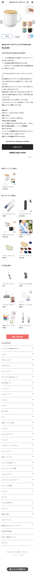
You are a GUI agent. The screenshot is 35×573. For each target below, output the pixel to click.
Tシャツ (3, 354)
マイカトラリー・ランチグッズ (9, 445)
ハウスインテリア (6, 474)
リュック (3, 405)
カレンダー (4, 497)
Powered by (18, 555)
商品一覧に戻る (17, 337)
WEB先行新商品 (6, 531)
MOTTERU (5, 411)
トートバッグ (5, 388)
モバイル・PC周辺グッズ (8, 463)
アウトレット (5, 508)
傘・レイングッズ (6, 371)
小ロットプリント (6, 520)
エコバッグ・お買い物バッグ (9, 377)
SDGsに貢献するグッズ (8, 537)
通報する (31, 157)
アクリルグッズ (5, 365)
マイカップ (4, 440)
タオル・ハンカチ (6, 360)
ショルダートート (6, 394)
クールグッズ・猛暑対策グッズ (10, 348)
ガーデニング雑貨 (6, 485)
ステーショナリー (6, 451)
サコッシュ (4, 400)
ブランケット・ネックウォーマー (10, 480)
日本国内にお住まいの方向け (17, 152)
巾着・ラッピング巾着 (7, 423)
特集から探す (5, 514)
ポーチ (3, 417)
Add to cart (17, 147)
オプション (4, 543)
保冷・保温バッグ (6, 383)
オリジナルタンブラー (7, 434)
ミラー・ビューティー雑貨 (8, 468)
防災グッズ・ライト (6, 457)
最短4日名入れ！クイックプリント (11, 525)
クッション (4, 491)
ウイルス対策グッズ (7, 503)
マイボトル (4, 428)
